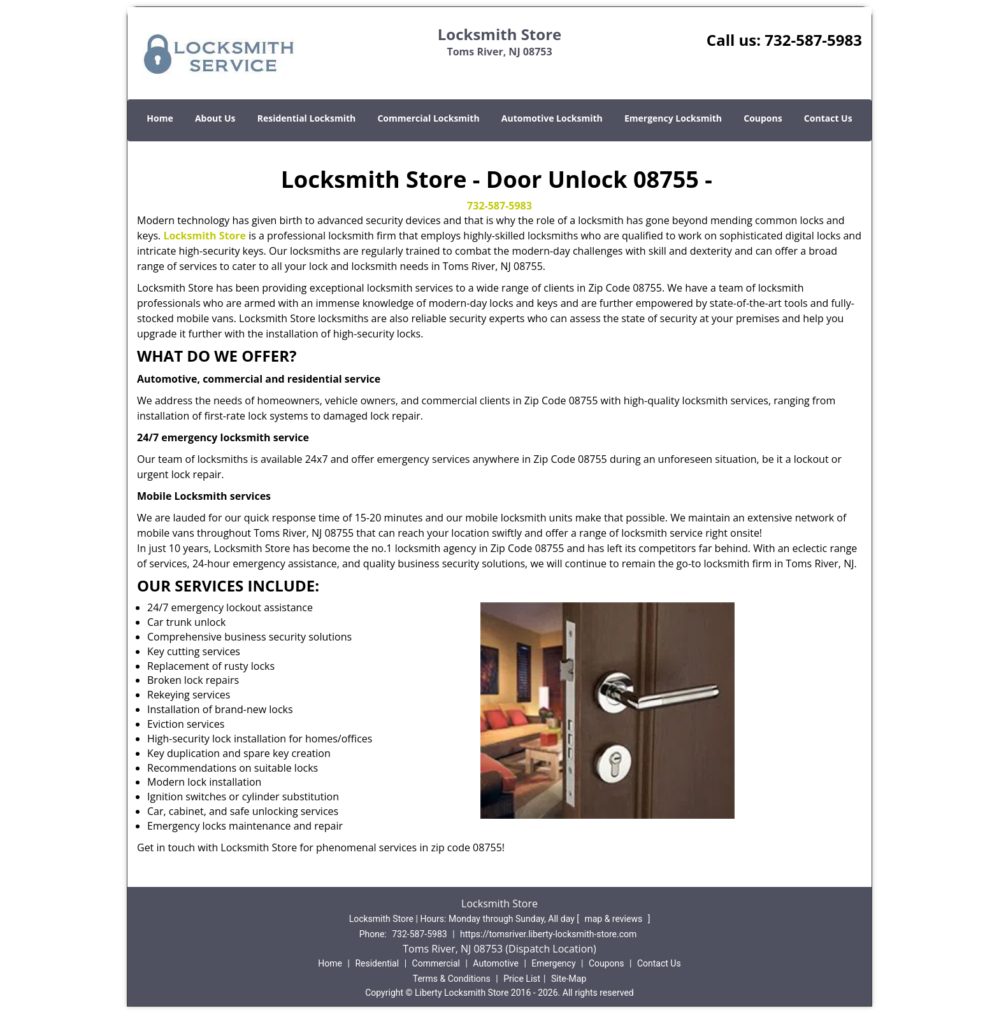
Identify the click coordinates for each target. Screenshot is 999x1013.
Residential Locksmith (306, 118)
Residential (377, 963)
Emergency (553, 963)
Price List (521, 979)
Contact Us (828, 118)
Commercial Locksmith (428, 118)
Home (160, 118)
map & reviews (614, 919)
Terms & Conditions (452, 979)
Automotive (496, 963)
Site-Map (568, 979)
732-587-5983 (813, 39)
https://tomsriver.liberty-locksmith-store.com (548, 934)
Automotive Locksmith (552, 118)
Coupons (763, 118)
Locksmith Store (204, 236)
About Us (215, 118)
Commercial (436, 963)
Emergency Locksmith (673, 118)
